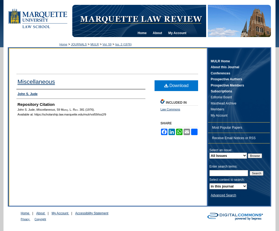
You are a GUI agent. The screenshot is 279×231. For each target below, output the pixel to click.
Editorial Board (221, 97)
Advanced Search (223, 195)
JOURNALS (79, 44)
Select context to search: (227, 180)
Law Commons (170, 109)
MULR (94, 44)
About (41, 213)
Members (217, 109)
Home (63, 44)
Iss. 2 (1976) (123, 44)
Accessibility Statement (91, 213)
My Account (219, 115)
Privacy (25, 219)
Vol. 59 (107, 44)
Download (176, 85)
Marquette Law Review (140, 18)
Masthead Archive (223, 103)
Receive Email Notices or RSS (234, 138)
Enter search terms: (223, 166)
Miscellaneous (36, 81)
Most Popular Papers (227, 127)
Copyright (40, 219)
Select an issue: (220, 150)
